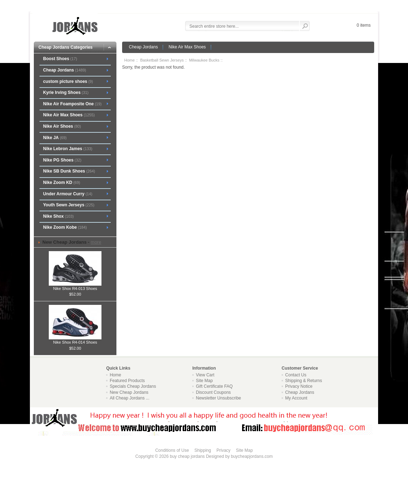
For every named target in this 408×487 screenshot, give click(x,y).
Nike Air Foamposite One (72, 103)
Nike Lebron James (67, 148)
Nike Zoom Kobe (65, 227)
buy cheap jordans (187, 456)
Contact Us (295, 374)
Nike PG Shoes (62, 160)
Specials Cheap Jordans (133, 386)
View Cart (205, 374)
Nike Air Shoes (62, 126)
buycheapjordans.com (251, 456)
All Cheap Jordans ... (129, 398)
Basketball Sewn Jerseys (162, 60)
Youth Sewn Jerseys (68, 204)
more (96, 242)
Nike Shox (58, 216)
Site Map (204, 380)
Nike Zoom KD (61, 182)
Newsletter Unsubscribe (218, 398)
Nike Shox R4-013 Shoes (75, 286)
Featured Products (127, 380)
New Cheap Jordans (129, 392)
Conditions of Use (172, 450)
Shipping (202, 450)
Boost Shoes (60, 58)
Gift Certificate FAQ (214, 386)
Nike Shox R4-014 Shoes (75, 340)
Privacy (223, 450)
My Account (296, 398)
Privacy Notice (299, 386)
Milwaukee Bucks (204, 60)
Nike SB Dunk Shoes (69, 171)
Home (129, 60)
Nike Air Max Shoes (187, 46)
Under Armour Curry (67, 193)
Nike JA (55, 137)
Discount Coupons (213, 392)
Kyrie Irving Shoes (66, 92)
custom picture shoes (68, 81)
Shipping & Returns (303, 380)
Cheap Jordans (143, 46)
